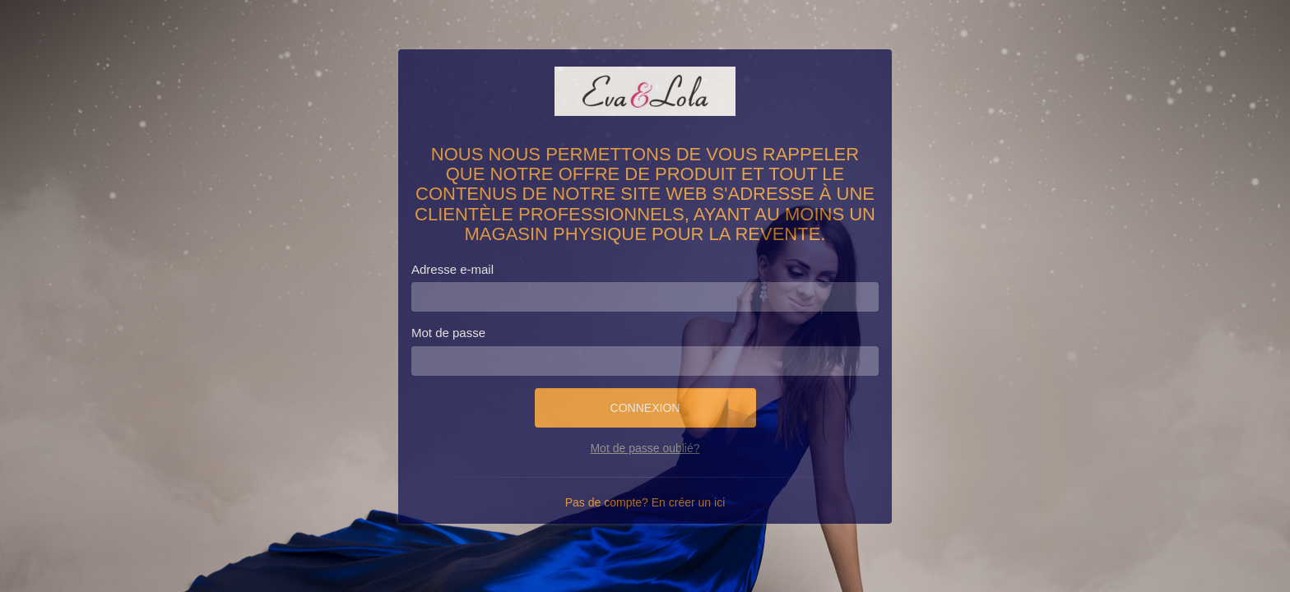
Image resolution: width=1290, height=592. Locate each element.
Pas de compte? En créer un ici (645, 502)
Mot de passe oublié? (644, 448)
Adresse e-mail (452, 269)
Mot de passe (448, 333)
